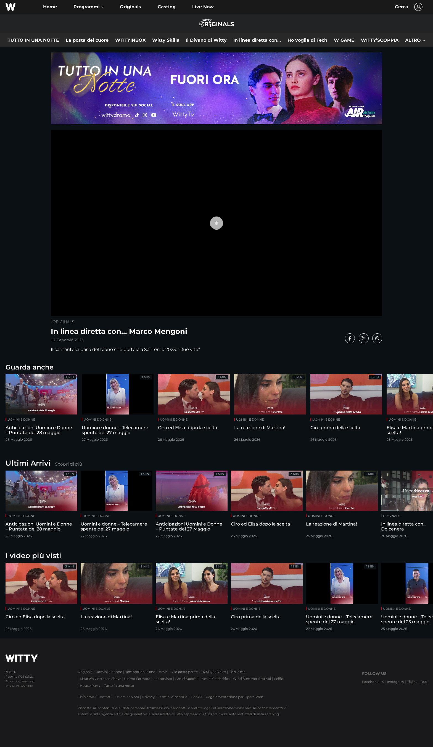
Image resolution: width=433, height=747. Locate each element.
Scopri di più (68, 464)
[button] (88, 7)
